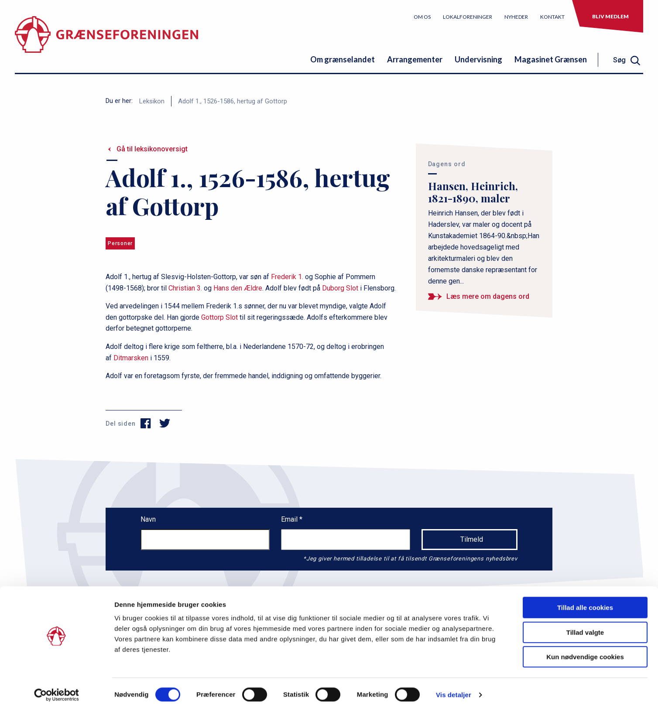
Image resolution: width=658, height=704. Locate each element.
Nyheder (516, 17)
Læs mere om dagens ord (487, 296)
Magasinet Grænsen (550, 59)
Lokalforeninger (467, 17)
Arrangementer (414, 59)
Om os (422, 17)
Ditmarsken (130, 358)
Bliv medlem (610, 16)
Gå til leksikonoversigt (152, 149)
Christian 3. (185, 288)
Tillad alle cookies (585, 599)
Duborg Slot (340, 288)
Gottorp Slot (219, 317)
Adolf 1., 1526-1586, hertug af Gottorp (232, 101)
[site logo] (106, 41)
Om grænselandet (342, 59)
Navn (148, 519)
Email (290, 519)
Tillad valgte (585, 624)
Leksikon (151, 101)
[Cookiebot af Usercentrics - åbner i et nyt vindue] (56, 687)
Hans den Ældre (237, 288)
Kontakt (552, 17)
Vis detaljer (453, 686)
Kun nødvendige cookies (585, 649)
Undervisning (478, 59)
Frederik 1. (287, 277)
